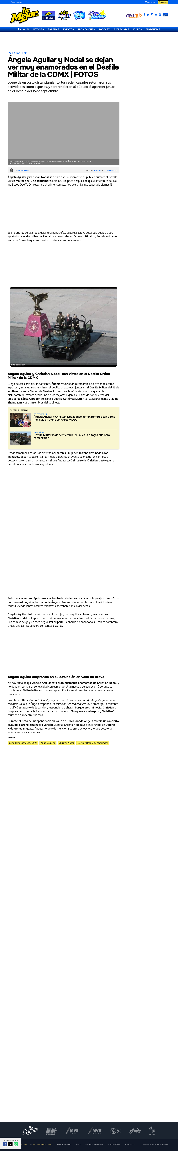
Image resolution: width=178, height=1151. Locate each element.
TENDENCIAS (153, 29)
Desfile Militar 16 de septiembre (93, 743)
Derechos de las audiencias (94, 1144)
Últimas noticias (16, 2)
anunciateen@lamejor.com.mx (41, 1144)
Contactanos (150, 2)
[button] (5, 1144)
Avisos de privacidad (64, 1144)
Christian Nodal (66, 743)
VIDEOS (137, 29)
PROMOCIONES (86, 29)
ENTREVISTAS (121, 29)
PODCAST (104, 29)
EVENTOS (68, 29)
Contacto (78, 1144)
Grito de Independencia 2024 (23, 743)
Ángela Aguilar (48, 743)
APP (165, 15)
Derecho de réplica (113, 1144)
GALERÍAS (53, 29)
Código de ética (129, 1144)
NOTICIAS (38, 29)
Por (22, 170)
